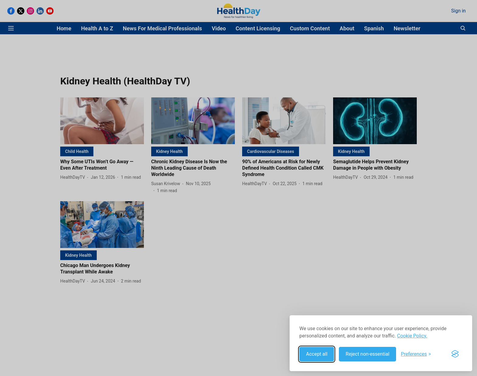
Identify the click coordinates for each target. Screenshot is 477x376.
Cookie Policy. (412, 336)
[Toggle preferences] (416, 354)
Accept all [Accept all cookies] (316, 354)
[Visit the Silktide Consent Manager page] (455, 354)
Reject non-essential (367, 354)
